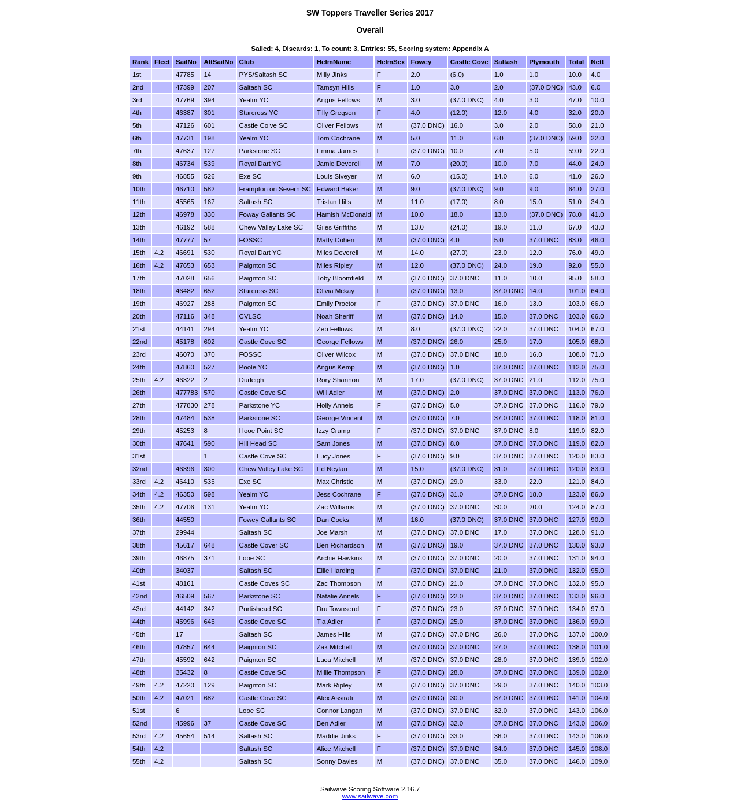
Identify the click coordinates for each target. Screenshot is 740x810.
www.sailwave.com (370, 796)
